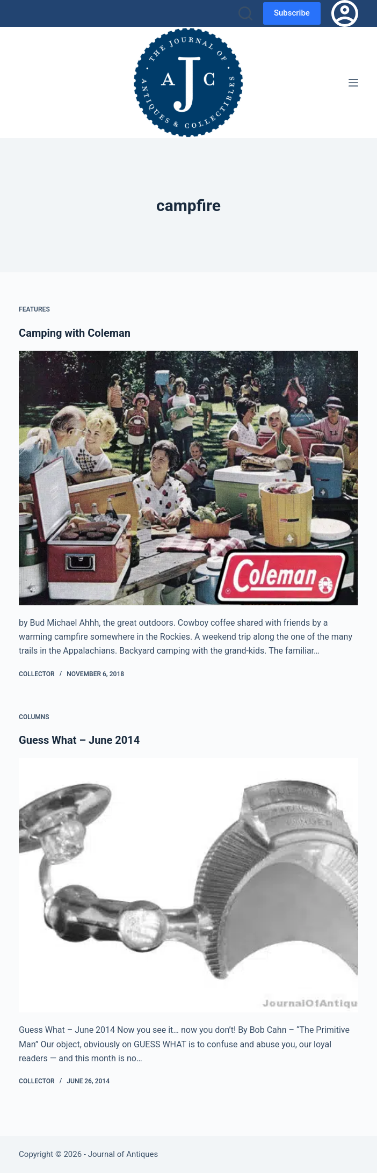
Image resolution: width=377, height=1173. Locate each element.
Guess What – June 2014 (79, 740)
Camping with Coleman (74, 333)
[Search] (245, 13)
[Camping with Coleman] (188, 478)
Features (34, 309)
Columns (34, 717)
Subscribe (292, 13)
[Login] (344, 13)
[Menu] (353, 83)
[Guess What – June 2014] (188, 885)
